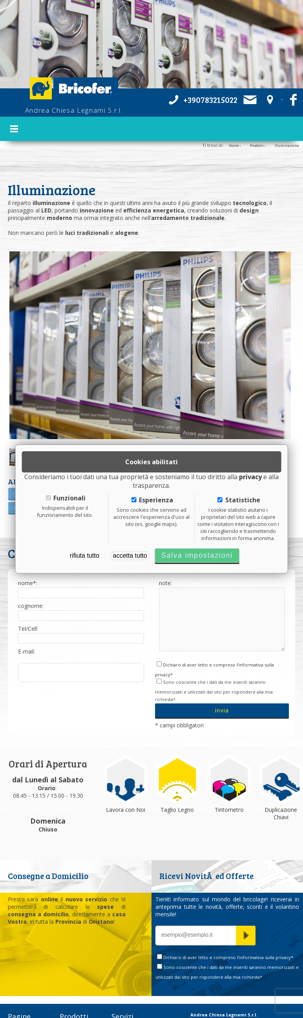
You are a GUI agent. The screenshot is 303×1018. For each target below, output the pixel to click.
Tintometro (229, 796)
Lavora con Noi (126, 796)
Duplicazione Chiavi (281, 800)
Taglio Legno (177, 796)
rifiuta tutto (84, 555)
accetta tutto (130, 555)
